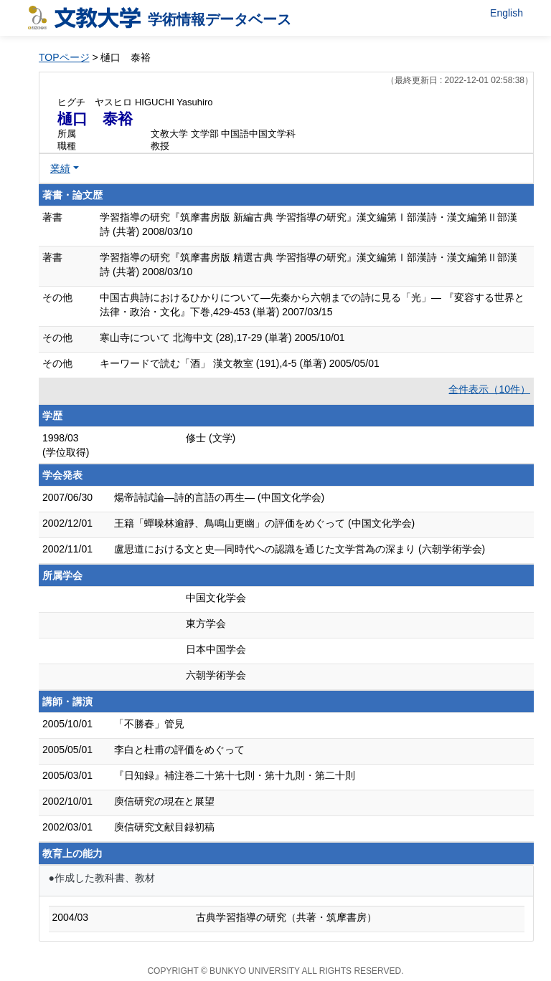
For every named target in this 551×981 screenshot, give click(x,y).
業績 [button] (60, 168)
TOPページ (64, 57)
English (506, 13)
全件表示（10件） (489, 389)
